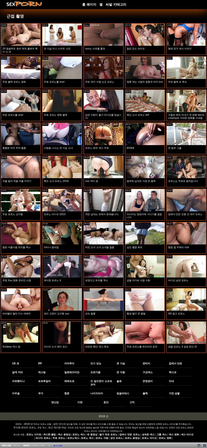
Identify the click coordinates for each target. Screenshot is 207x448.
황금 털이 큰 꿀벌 (136, 313)
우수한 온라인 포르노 (24, 427)
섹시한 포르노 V (52, 280)
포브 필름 (90, 313)
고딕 (132, 402)
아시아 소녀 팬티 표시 (55, 346)
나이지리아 (96, 393)
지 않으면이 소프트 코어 (101, 383)
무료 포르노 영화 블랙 (55, 115)
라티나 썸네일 (51, 247)
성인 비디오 (59, 424)
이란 (79, 402)
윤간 (106, 402)
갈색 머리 (17, 372)
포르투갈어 (44, 381)
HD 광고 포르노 (176, 313)
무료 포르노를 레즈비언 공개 (142, 346)
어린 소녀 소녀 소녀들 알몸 (99, 247)
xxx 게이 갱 (91, 181)
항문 (66, 393)
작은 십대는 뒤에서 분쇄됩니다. (102, 214)
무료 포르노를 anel (54, 81)
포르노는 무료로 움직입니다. (183, 181)
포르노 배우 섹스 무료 (97, 148)
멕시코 (172, 372)
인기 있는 (95, 363)
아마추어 (69, 363)
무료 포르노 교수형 (13, 214)
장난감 (55, 402)
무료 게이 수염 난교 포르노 (99, 81)
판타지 (146, 363)
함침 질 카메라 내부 (178, 247)
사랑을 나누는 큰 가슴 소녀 (58, 148)
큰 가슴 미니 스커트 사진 (57, 48)
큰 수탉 (121, 372)
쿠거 (40, 393)
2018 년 (103, 416)
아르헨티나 (18, 381)
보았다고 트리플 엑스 (96, 280)
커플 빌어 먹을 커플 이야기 (17, 181)
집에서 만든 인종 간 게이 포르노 (185, 214)
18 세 (15, 363)
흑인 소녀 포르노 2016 (56, 181)
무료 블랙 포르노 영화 (14, 81)
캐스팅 (42, 372)
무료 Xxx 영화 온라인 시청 (17, 280)
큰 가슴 (121, 363)
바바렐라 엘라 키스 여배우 (17, 313)
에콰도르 (69, 381)
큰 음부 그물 (174, 148)
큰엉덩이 (148, 381)
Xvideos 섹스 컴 (11, 346)
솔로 (119, 381)
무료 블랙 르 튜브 (177, 81)
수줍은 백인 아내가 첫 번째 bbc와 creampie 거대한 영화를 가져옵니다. (186, 118)
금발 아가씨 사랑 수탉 (138, 280)
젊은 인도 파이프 (136, 48)
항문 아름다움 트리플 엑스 (17, 247)
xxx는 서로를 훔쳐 (95, 48)
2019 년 (28, 424)
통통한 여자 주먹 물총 (14, 148)
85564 (130, 148)
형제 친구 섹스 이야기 (180, 48)
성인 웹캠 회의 (134, 247)
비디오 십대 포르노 (178, 280)
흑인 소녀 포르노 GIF (138, 115)
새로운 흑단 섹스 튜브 (97, 346)
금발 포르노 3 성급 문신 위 (182, 346)
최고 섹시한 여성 (57, 427)
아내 (171, 381)
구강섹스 (148, 372)
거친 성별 (174, 393)
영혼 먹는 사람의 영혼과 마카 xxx (145, 81)
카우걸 (16, 393)
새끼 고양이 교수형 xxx (56, 313)
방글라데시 (123, 393)
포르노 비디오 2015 (55, 214)
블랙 (145, 393)
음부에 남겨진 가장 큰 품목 (141, 181)
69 (40, 363)
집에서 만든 (175, 363)
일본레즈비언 (71, 372)
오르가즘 (95, 372)
